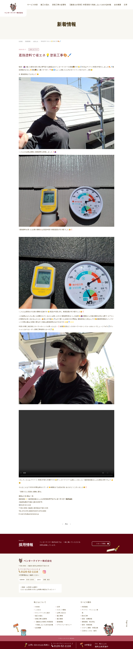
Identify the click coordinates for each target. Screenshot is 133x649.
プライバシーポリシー (64, 625)
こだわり (38, 610)
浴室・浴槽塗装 (87, 619)
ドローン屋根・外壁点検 (90, 628)
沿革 (125, 5)
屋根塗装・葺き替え (88, 622)
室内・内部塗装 (87, 625)
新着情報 (60, 622)
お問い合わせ (61, 613)
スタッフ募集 (103, 543)
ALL (66, 524)
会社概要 (117, 5)
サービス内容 (32, 5)
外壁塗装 (85, 607)
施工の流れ (45, 5)
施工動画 (60, 619)
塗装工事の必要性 (59, 5)
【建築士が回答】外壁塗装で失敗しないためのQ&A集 (90, 5)
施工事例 (60, 616)
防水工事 (85, 616)
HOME (37, 607)
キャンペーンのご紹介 (42, 613)
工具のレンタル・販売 (89, 631)
